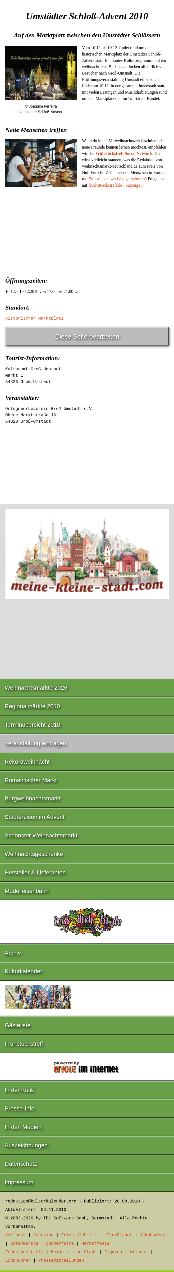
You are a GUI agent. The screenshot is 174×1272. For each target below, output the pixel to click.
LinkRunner (18, 1260)
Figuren (113, 1252)
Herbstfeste (95, 1243)
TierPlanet (119, 1235)
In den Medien (23, 1127)
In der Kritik (19, 1090)
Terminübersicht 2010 (32, 724)
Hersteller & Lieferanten (35, 872)
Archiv (13, 953)
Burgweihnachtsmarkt (33, 798)
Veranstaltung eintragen (35, 743)
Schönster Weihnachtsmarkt (41, 835)
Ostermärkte (24, 1243)
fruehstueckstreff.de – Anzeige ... (116, 185)
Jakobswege (152, 1235)
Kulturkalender (23, 971)
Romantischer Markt (31, 780)
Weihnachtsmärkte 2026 (36, 687)
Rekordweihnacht (27, 761)
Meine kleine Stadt (74, 1252)
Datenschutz (21, 1163)
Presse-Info (20, 1108)
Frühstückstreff (24, 1043)
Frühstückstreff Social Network (124, 153)
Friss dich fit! (80, 1235)
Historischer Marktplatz (34, 318)
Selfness (15, 1235)
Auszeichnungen (26, 1145)
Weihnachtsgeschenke (34, 854)
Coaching (43, 1235)
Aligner (139, 1252)
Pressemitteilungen (61, 1260)
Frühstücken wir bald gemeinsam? (118, 179)
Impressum (19, 1182)
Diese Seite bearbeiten (87, 336)
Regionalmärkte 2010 (32, 706)
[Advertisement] (87, 232)
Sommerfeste (60, 1243)
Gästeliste (18, 1025)
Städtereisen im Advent (35, 817)
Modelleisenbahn (27, 891)
